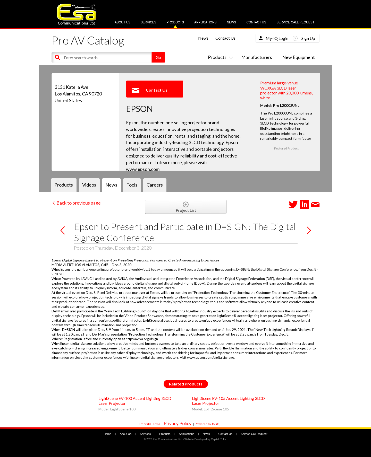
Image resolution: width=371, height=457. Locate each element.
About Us (122, 22)
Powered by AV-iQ (207, 424)
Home (107, 433)
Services (148, 22)
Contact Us (256, 22)
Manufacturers (256, 57)
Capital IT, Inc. (219, 439)
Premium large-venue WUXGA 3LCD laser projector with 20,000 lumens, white (286, 90)
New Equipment (298, 57)
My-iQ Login (277, 38)
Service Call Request (295, 22)
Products (175, 22)
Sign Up (308, 38)
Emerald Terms (149, 424)
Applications (205, 22)
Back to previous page (76, 203)
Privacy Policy (177, 423)
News (231, 22)
